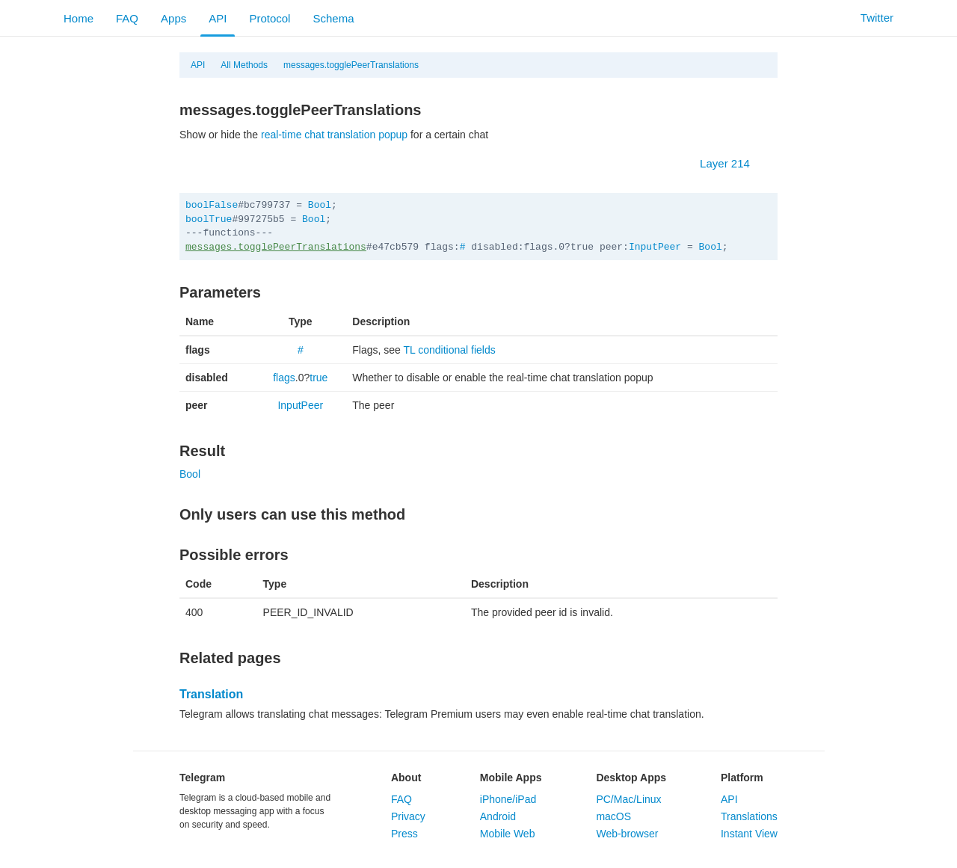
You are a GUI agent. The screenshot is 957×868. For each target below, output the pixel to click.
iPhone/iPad (508, 799)
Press (404, 834)
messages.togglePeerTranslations (351, 65)
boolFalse (211, 205)
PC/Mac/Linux (628, 799)
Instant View (749, 834)
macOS (613, 816)
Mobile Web (507, 834)
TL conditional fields (450, 350)
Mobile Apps (511, 778)
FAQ (127, 18)
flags (284, 378)
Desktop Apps (631, 778)
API (218, 18)
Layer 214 (732, 163)
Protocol (269, 18)
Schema (333, 18)
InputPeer (655, 247)
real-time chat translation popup (334, 135)
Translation (211, 694)
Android (498, 816)
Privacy (408, 816)
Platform (742, 778)
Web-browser (627, 834)
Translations (749, 816)
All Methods (244, 65)
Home (78, 18)
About (406, 778)
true (318, 378)
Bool (319, 205)
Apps (173, 18)
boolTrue (208, 219)
